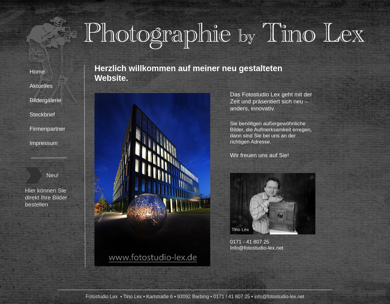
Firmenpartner (47, 129)
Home (37, 71)
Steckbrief (42, 114)
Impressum (44, 143)
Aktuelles (41, 86)
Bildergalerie (45, 100)
